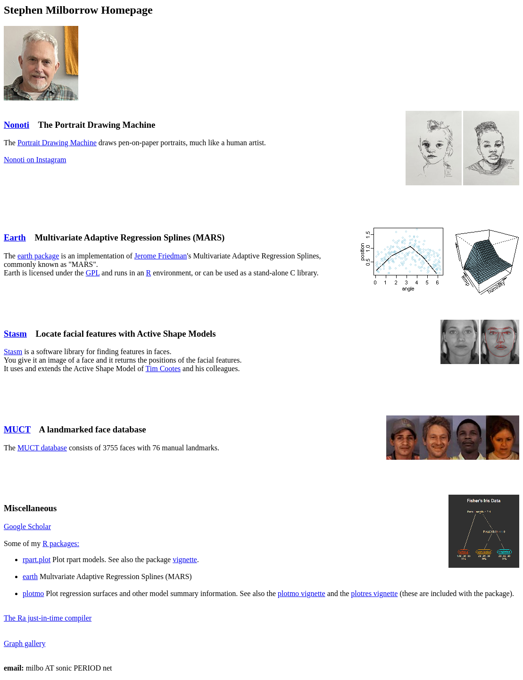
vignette (185, 560)
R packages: (60, 543)
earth (30, 576)
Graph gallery (24, 643)
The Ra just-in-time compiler (47, 618)
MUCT (17, 429)
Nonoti (16, 125)
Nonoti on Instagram (35, 160)
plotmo (33, 593)
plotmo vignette (301, 593)
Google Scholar (27, 526)
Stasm (15, 334)
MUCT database (42, 448)
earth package (38, 256)
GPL (93, 273)
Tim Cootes (163, 369)
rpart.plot (36, 560)
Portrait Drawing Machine (57, 143)
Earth (15, 237)
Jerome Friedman (160, 256)
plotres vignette (374, 593)
